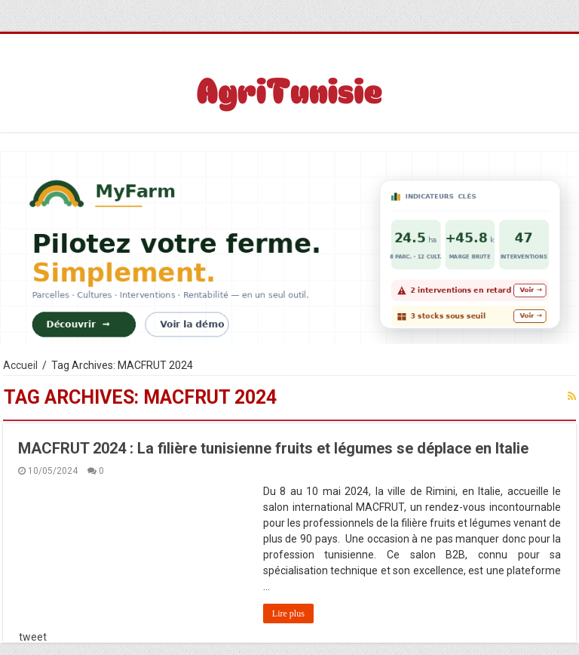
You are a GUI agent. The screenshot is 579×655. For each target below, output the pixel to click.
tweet (33, 637)
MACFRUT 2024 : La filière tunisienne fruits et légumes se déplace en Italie (273, 448)
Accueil (20, 365)
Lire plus (288, 613)
